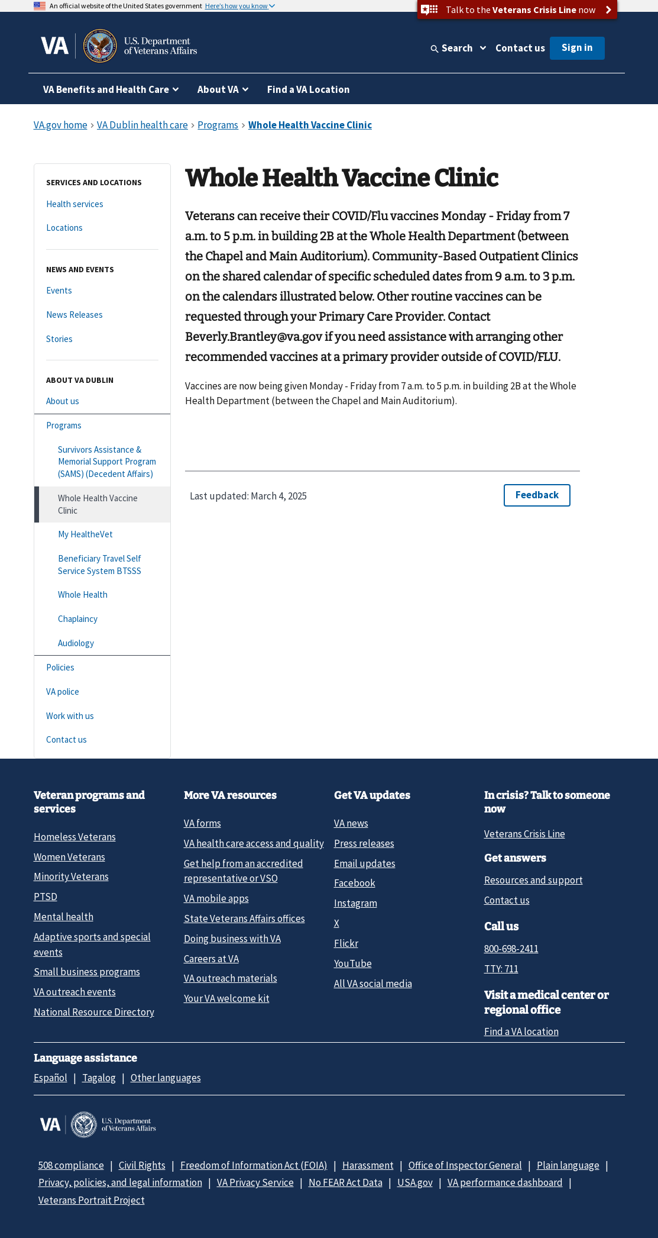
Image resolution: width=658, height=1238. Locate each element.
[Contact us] (102, 740)
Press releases (364, 843)
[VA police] (102, 692)
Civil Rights (142, 1165)
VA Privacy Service (255, 1182)
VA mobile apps (216, 898)
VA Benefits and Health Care (106, 89)
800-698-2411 (511, 948)
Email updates (365, 863)
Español (50, 1077)
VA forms (202, 823)
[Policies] (102, 668)
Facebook (354, 882)
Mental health (63, 916)
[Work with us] (102, 716)
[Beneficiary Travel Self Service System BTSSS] (102, 565)
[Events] (102, 291)
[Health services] (102, 204)
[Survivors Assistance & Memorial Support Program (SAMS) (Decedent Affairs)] (102, 462)
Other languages (166, 1077)
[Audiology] (102, 643)
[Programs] (102, 426)
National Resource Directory (94, 1011)
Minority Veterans (71, 876)
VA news (351, 823)
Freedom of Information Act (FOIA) (254, 1165)
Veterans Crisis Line (524, 833)
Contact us (520, 47)
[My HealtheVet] (102, 535)
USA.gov (415, 1182)
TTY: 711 (501, 968)
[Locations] (102, 228)
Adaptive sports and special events (92, 944)
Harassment (368, 1165)
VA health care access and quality (254, 843)
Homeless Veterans (75, 836)
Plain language (568, 1165)
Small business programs (87, 971)
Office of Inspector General (465, 1165)
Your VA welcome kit (227, 998)
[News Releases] (102, 315)
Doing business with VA (232, 938)
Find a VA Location (308, 89)
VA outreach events (75, 991)
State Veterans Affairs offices (244, 918)
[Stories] (102, 339)
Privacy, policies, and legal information (120, 1182)
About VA (218, 89)
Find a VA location (521, 1031)
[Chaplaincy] (102, 619)
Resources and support (533, 879)
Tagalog (99, 1077)
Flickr (346, 943)
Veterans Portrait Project (91, 1200)
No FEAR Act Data (346, 1182)
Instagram (355, 903)
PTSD (45, 896)
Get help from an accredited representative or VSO (243, 871)
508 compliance (71, 1165)
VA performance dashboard (505, 1182)
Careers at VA (211, 958)
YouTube (353, 963)
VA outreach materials (230, 978)
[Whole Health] (102, 595)
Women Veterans (69, 856)
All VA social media (373, 983)
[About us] (102, 401)
